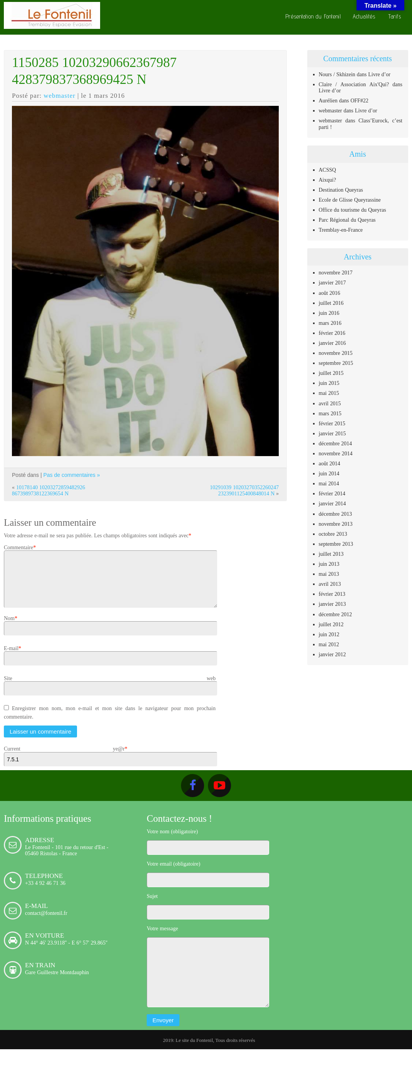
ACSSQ (327, 169)
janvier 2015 (332, 433)
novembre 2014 (336, 453)
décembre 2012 (335, 614)
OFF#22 (359, 100)
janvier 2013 (332, 604)
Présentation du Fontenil (313, 16)
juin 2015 (329, 383)
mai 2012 (329, 644)
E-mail (11, 657)
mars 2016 (330, 323)
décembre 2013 (335, 514)
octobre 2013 (333, 534)
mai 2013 (329, 574)
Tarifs (394, 16)
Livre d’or (379, 74)
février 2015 (332, 423)
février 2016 (332, 333)
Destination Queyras (341, 189)
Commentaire (18, 547)
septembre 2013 (336, 544)
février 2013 (332, 594)
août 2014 (329, 463)
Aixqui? (327, 179)
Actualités (364, 16)
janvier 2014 (332, 503)
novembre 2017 (336, 272)
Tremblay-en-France (341, 229)
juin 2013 (329, 564)
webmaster (59, 95)
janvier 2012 (332, 654)
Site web (110, 687)
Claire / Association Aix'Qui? (354, 84)
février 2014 (332, 493)
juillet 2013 (331, 554)
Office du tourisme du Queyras (352, 209)
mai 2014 (329, 483)
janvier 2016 (332, 343)
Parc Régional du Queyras (347, 219)
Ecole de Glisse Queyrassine (350, 199)
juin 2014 (329, 473)
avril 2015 (330, 403)
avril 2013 (330, 584)
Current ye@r (64, 758)
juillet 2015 (331, 373)
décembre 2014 (335, 443)
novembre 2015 (336, 353)
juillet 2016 (331, 303)
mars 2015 (330, 413)
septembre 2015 (336, 363)
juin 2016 (329, 313)
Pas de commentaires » (71, 475)
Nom (9, 627)
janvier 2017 (332, 282)
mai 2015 (329, 393)
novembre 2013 (336, 524)
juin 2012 (329, 634)
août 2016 (329, 293)
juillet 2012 (331, 624)
